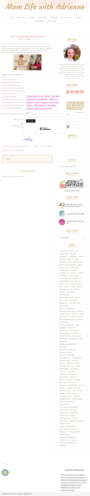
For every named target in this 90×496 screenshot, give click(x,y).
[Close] (66, 75)
